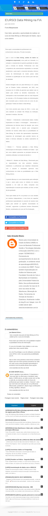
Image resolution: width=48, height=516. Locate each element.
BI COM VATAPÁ (14, 372)
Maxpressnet (13, 28)
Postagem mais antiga (36, 398)
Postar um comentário (13, 394)
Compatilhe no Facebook (15, 217)
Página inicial (24, 398)
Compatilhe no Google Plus (16, 228)
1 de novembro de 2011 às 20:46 (19, 368)
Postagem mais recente (12, 398)
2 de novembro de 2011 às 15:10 (19, 390)
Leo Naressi (13, 332)
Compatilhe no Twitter (14, 222)
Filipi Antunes (36, 512)
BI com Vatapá (21, 512)
